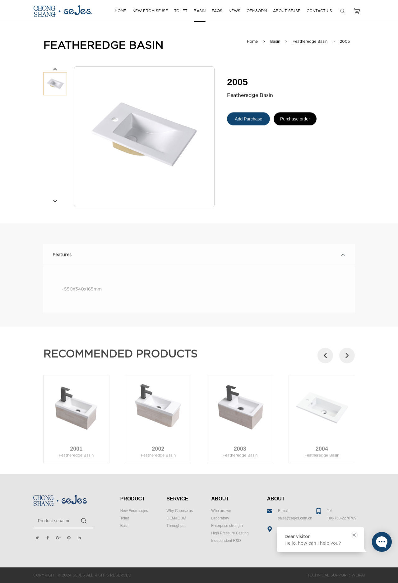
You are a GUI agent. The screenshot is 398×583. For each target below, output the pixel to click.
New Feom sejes (134, 511)
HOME (120, 11)
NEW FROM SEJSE (150, 11)
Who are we (221, 511)
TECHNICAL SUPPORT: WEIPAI (336, 575)
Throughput (175, 525)
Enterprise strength (227, 525)
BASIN (200, 11)
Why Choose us (179, 511)
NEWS (234, 11)
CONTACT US (319, 11)
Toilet (124, 518)
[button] (55, 70)
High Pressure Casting (229, 533)
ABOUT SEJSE (286, 11)
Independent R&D (226, 540)
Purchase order (295, 120)
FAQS (217, 11)
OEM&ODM (257, 11)
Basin (125, 525)
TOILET (180, 11)
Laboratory (220, 518)
